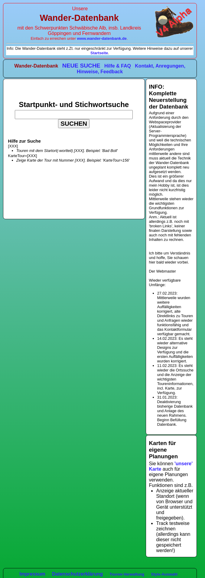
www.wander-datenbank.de (102, 38)
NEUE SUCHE (81, 65)
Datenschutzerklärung (77, 573)
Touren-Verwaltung (126, 574)
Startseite (99, 53)
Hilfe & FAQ (117, 65)
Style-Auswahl (164, 574)
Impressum (32, 573)
